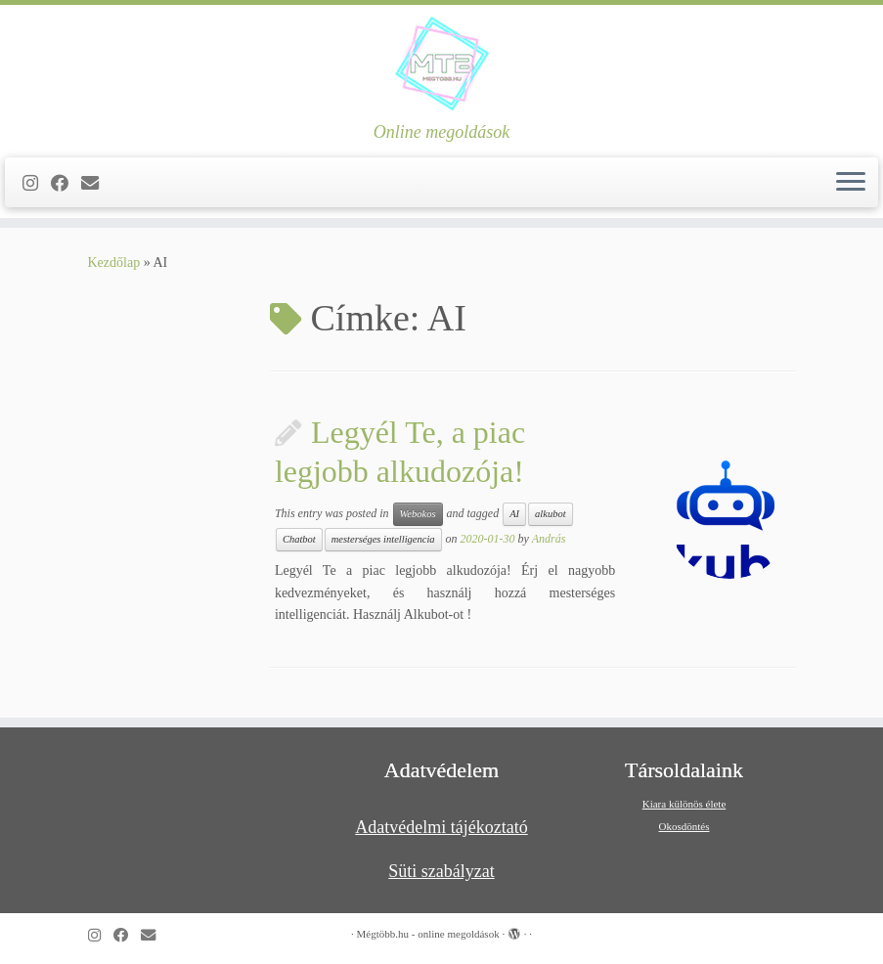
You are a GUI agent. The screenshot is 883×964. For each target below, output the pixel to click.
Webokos (418, 513)
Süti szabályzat (441, 871)
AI (514, 513)
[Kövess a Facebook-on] (66, 184)
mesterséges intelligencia (383, 539)
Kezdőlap (114, 262)
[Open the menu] (850, 182)
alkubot (550, 513)
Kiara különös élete (684, 804)
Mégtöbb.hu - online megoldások (428, 934)
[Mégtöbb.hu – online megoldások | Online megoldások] (441, 63)
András (549, 539)
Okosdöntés (684, 826)
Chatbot (299, 539)
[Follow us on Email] (96, 184)
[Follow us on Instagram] (36, 184)
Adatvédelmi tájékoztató (441, 827)
